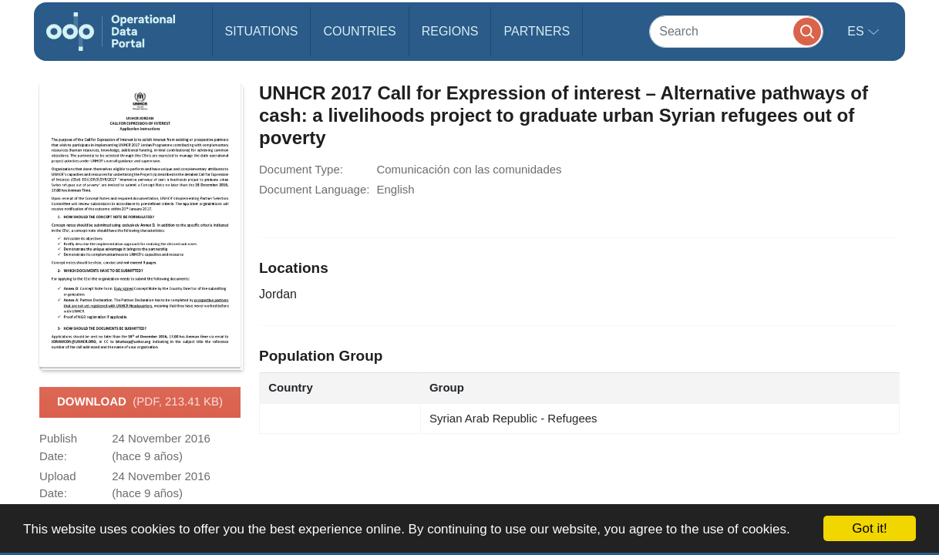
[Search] (736, 31)
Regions (450, 31)
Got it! (869, 528)
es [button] (857, 31)
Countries (359, 31)
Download (140, 402)
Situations (261, 31)
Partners (536, 31)
